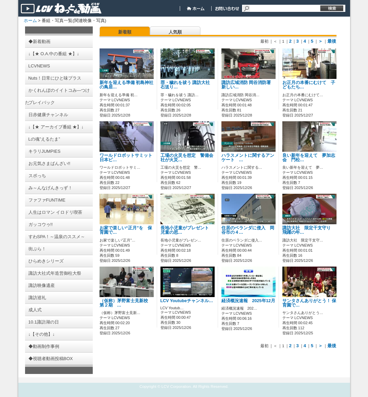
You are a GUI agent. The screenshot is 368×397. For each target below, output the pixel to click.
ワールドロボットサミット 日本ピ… (128, 157)
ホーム (30, 20)
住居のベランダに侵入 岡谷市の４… (247, 230)
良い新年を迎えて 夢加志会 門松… (308, 157)
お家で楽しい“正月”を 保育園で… (126, 230)
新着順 (124, 32)
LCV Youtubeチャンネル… (186, 300)
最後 (331, 41)
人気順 (175, 32)
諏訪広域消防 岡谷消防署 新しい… (246, 84)
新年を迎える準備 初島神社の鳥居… (127, 84)
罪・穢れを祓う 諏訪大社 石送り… (185, 84)
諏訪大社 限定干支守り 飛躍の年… (308, 230)
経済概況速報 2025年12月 (250, 300)
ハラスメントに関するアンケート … (247, 157)
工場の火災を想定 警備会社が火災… (186, 157)
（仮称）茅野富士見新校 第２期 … (126, 303)
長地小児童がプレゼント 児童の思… (186, 230)
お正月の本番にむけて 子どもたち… (308, 84)
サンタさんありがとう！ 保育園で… (309, 303)
